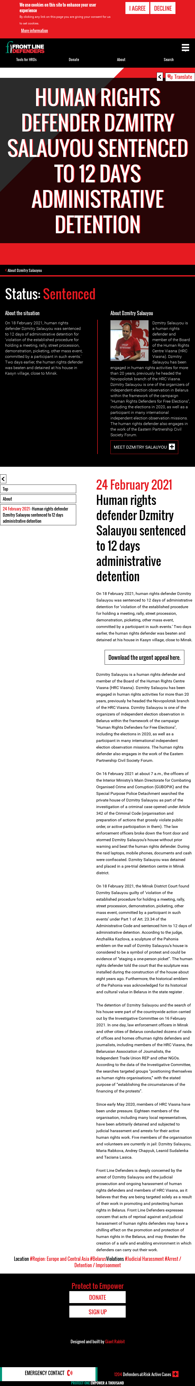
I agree (137, 8)
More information (34, 30)
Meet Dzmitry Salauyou (140, 455)
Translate (183, 76)
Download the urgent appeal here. (144, 665)
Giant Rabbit (115, 1350)
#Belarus (98, 1267)
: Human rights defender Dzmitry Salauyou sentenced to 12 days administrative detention (35, 523)
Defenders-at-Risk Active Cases (142, 1374)
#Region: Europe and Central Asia (59, 1267)
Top (5, 497)
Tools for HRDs (26, 59)
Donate (74, 59)
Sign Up (98, 1320)
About (7, 507)
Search (169, 59)
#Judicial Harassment (144, 1267)
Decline (163, 8)
